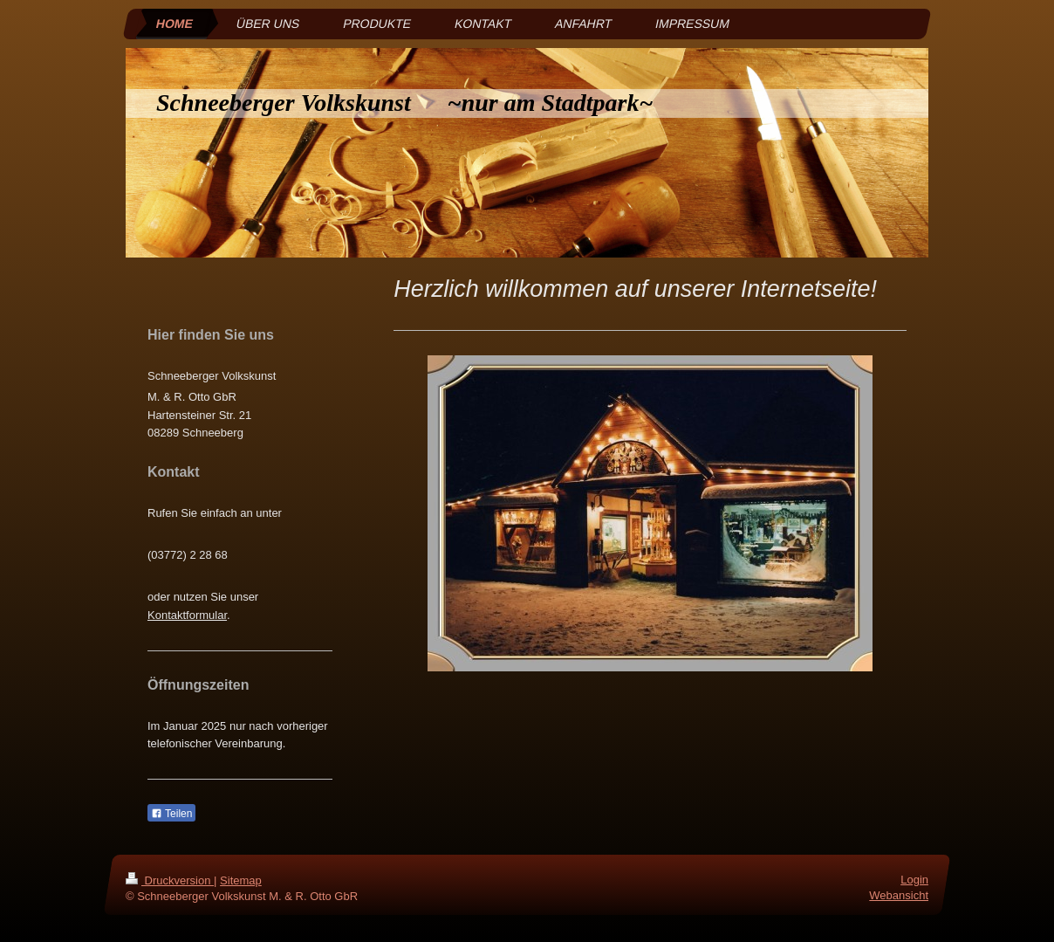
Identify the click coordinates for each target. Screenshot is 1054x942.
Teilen (171, 814)
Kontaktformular (187, 615)
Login (914, 879)
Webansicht (898, 896)
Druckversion (170, 880)
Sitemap (241, 880)
